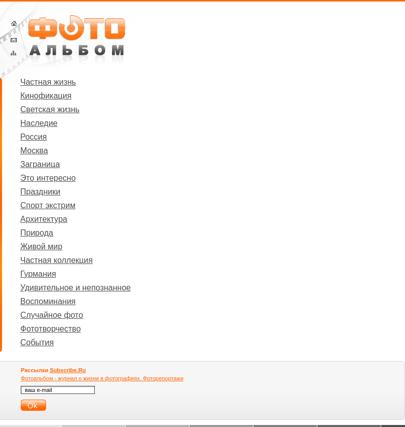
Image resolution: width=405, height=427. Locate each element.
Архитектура (43, 219)
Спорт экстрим (48, 205)
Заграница (40, 164)
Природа (36, 232)
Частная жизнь (48, 82)
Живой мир (41, 246)
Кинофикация (45, 95)
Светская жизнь (50, 109)
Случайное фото (51, 315)
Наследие (39, 123)
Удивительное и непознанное (75, 287)
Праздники (40, 191)
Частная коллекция (56, 260)
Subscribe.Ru (68, 370)
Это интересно (48, 178)
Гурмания (38, 274)
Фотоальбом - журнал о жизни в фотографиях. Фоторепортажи (102, 378)
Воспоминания (48, 301)
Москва (34, 150)
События (37, 342)
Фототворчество (50, 328)
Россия (33, 137)
